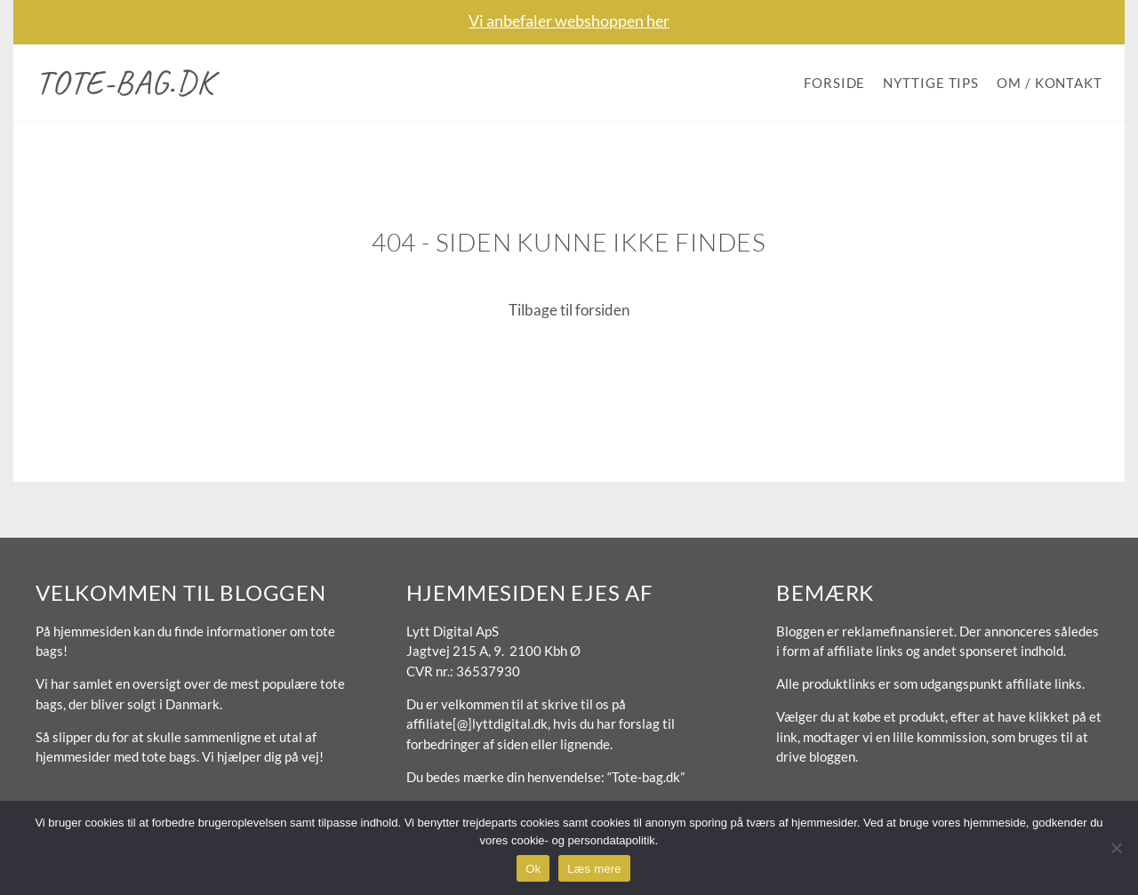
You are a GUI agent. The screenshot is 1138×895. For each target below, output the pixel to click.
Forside (834, 83)
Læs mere (594, 868)
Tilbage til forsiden (569, 309)
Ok (533, 868)
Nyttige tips (931, 83)
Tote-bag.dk (125, 82)
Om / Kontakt (1049, 83)
